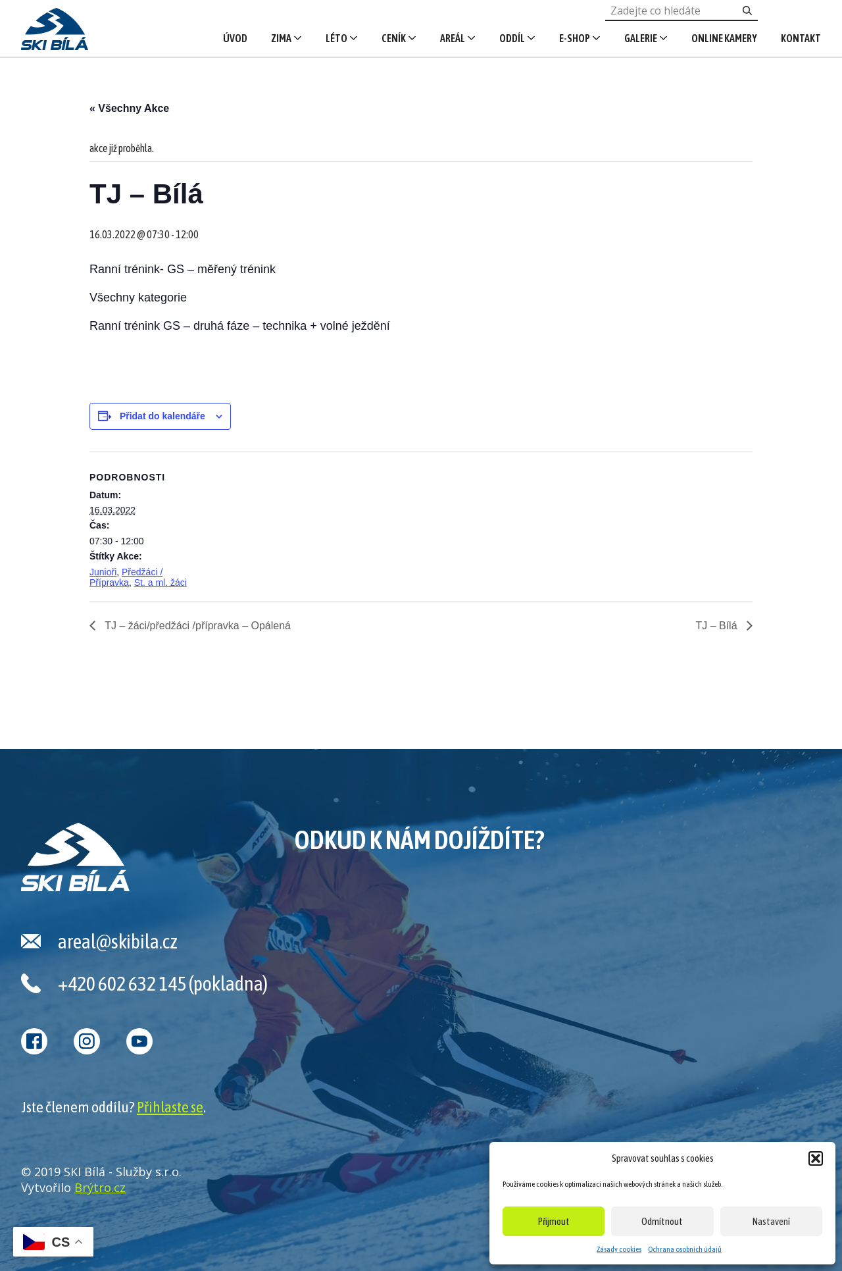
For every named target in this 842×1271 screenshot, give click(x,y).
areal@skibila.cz (118, 941)
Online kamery (724, 38)
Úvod (235, 38)
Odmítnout (662, 1221)
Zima (281, 38)
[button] (815, 1158)
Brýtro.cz (100, 1187)
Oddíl (512, 38)
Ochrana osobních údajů (685, 1249)
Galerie (640, 38)
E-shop (574, 38)
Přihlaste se (170, 1107)
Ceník (394, 38)
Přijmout (554, 1221)
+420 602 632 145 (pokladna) (163, 983)
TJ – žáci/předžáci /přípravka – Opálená (196, 625)
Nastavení (771, 1221)
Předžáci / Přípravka (125, 577)
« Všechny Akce (129, 108)
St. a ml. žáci (160, 582)
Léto (336, 38)
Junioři (102, 572)
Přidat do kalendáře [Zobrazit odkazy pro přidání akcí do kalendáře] (162, 416)
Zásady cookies (619, 1249)
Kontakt (801, 38)
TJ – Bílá (717, 625)
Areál (452, 38)
